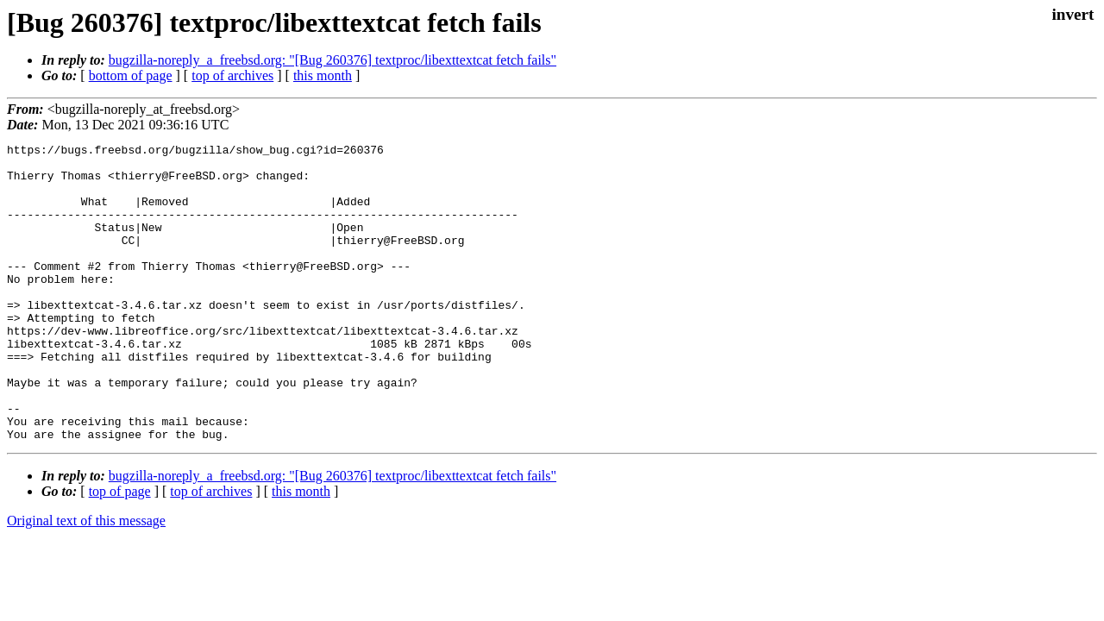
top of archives (232, 75)
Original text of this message (86, 580)
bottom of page (130, 75)
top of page (120, 550)
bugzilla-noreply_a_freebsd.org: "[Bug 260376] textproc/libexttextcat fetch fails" (332, 60)
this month (322, 75)
